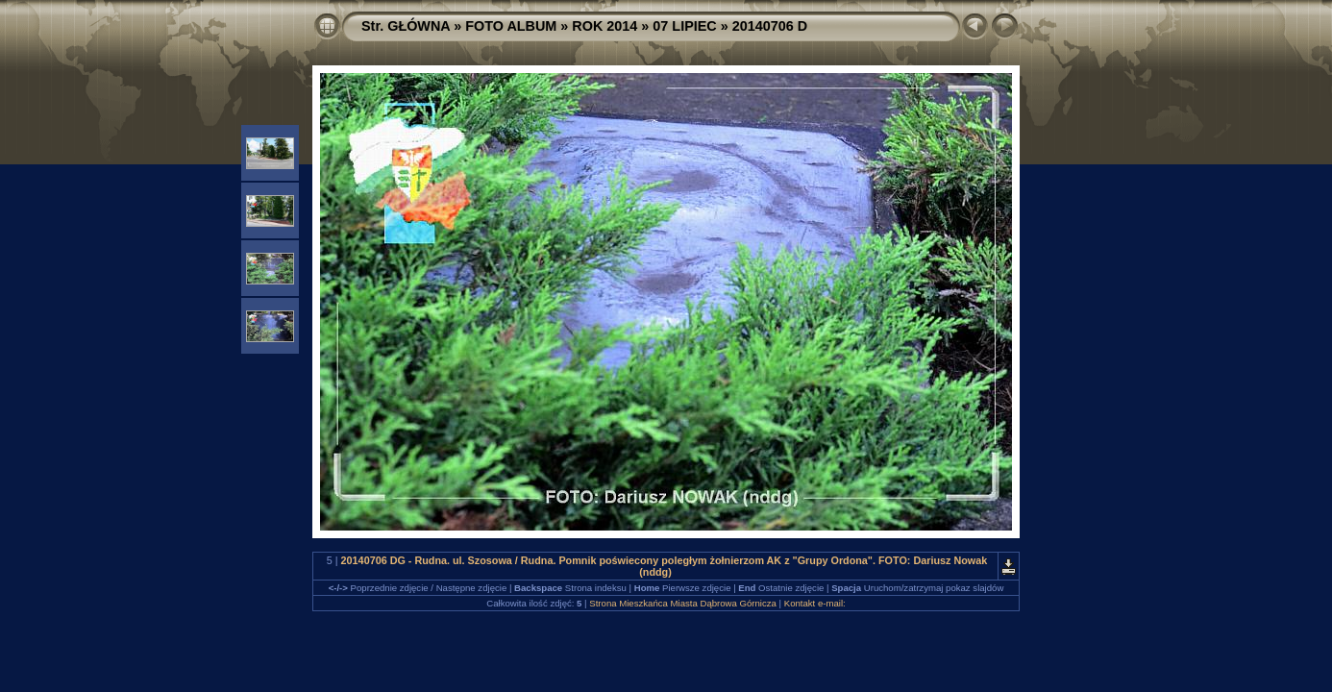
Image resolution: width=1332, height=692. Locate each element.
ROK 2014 (604, 26)
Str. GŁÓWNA (405, 26)
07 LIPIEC (684, 26)
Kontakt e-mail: (815, 603)
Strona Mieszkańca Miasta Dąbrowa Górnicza (683, 603)
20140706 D (769, 26)
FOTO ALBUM (510, 26)
